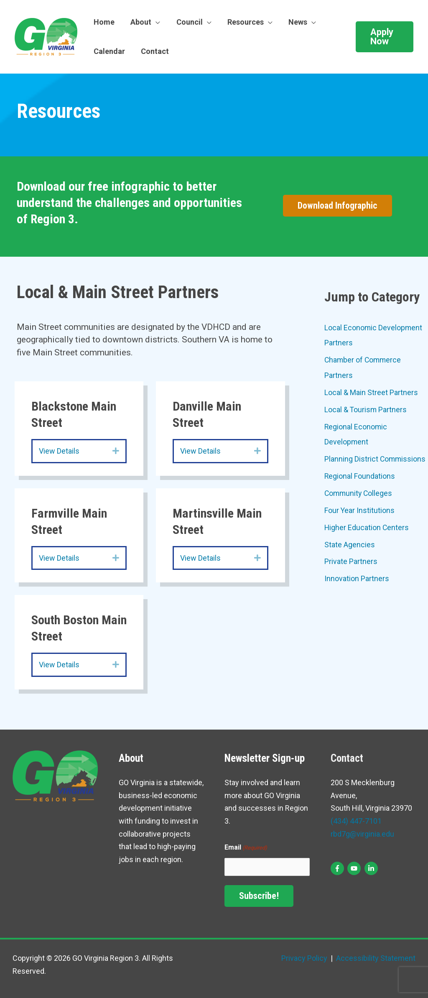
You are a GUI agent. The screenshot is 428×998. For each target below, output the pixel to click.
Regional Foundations (359, 474)
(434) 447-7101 (356, 821)
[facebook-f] (338, 868)
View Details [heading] (59, 451)
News (293, 22)
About (139, 22)
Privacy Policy (304, 958)
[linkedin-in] (372, 868)
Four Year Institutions (359, 508)
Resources (242, 22)
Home (103, 22)
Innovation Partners (356, 576)
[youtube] (355, 868)
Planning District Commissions (375, 457)
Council (187, 22)
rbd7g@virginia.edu (362, 834)
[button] (384, 36)
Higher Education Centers (367, 525)
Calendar (109, 51)
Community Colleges (359, 491)
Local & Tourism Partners (366, 408)
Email (245, 848)
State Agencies (349, 542)
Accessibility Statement (374, 958)
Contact (154, 51)
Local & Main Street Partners (371, 391)
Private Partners (350, 559)
